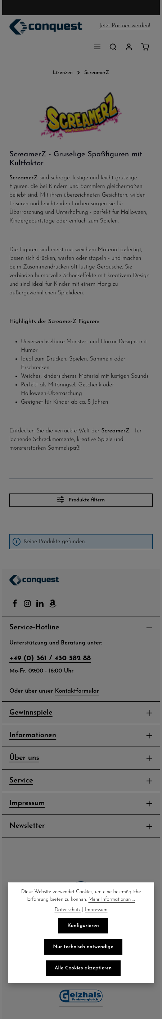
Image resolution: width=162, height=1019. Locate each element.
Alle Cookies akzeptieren (83, 968)
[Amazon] (52, 614)
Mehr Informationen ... (81, 899)
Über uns (25, 766)
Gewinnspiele (32, 721)
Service (22, 789)
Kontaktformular (78, 699)
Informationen (33, 744)
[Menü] (97, 47)
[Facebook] (15, 614)
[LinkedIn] (40, 614)
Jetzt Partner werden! (124, 26)
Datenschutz (67, 910)
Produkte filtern (81, 508)
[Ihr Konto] (129, 47)
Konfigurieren (83, 925)
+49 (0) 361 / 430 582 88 (49, 667)
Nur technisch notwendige (82, 947)
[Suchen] (113, 47)
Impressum (28, 812)
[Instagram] (27, 614)
